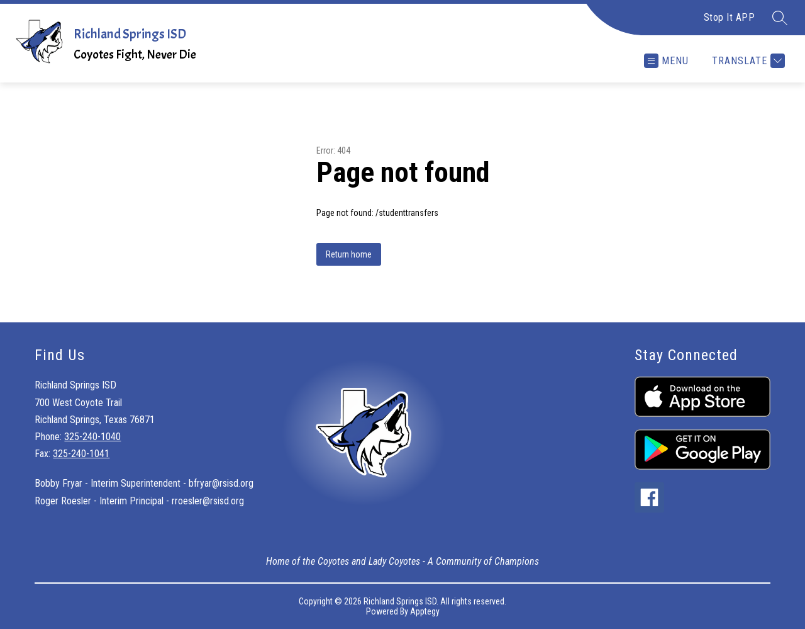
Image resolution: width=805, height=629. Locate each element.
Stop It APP (729, 17)
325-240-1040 (92, 437)
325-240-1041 (81, 454)
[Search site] (779, 17)
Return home (349, 254)
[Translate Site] (747, 61)
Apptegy (425, 611)
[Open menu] (666, 61)
